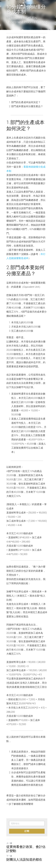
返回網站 (11, 843)
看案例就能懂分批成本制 (34, 162)
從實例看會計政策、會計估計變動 (27, 824)
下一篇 (9, 831)
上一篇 (9, 818)
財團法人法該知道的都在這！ (27, 835)
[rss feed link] (24, 845)
